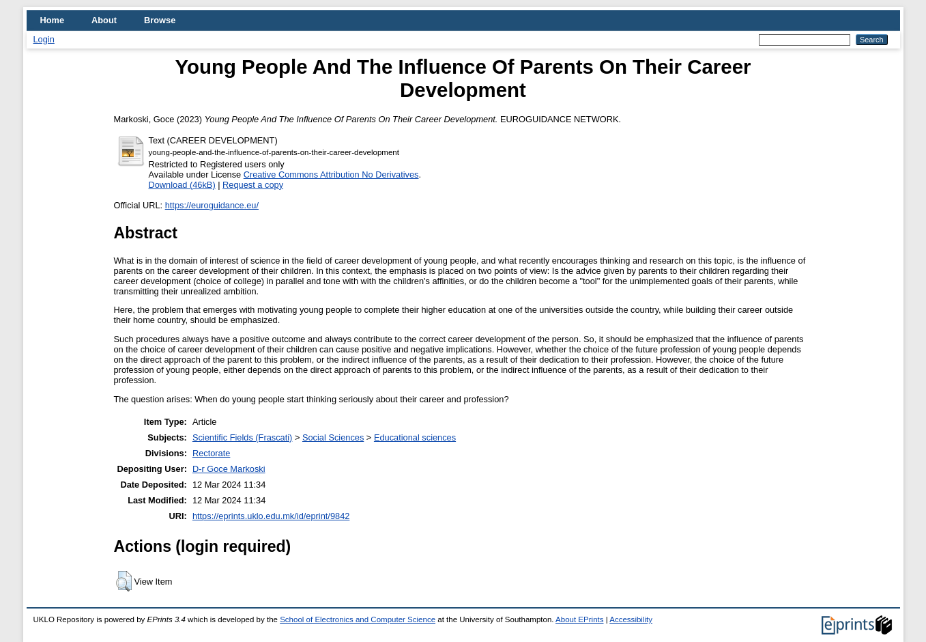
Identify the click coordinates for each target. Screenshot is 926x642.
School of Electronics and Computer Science (357, 619)
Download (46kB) (182, 185)
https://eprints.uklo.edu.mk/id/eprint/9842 (270, 516)
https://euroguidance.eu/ (212, 205)
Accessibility (630, 619)
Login (44, 39)
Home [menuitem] (52, 20)
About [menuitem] (104, 20)
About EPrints (579, 619)
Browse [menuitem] (159, 20)
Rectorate (211, 453)
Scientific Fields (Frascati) (242, 437)
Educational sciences (415, 437)
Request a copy (252, 185)
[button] (124, 581)
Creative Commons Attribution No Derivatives (331, 174)
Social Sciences (333, 437)
